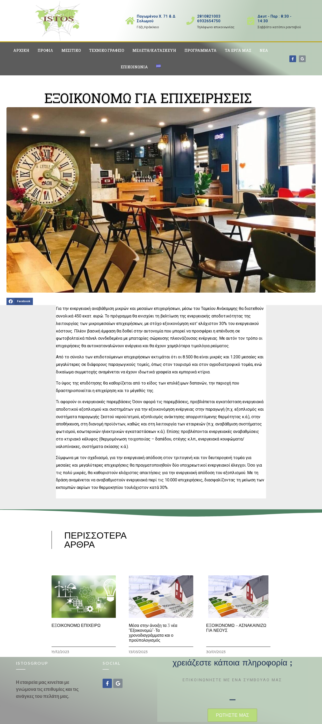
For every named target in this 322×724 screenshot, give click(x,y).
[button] (232, 715)
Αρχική (21, 50)
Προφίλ (45, 50)
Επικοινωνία (134, 66)
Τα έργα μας (238, 50)
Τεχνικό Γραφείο (106, 50)
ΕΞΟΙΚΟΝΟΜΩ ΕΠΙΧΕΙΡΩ (76, 625)
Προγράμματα (200, 50)
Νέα (264, 50)
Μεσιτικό (71, 50)
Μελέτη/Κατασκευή (154, 50)
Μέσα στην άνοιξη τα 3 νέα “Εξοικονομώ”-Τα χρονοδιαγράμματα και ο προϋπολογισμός (153, 633)
